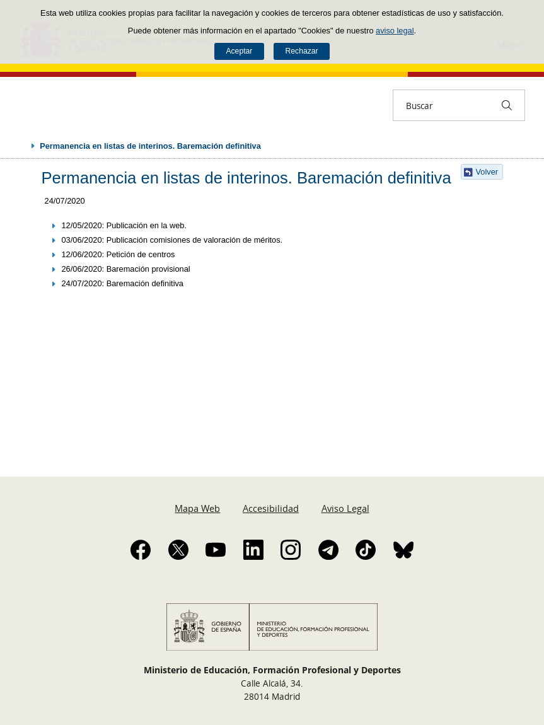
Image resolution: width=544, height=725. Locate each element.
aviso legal (395, 30)
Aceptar (239, 51)
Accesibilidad (271, 508)
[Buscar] (507, 105)
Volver (487, 172)
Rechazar (302, 51)
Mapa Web (197, 508)
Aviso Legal (345, 508)
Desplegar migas (20, 145)
